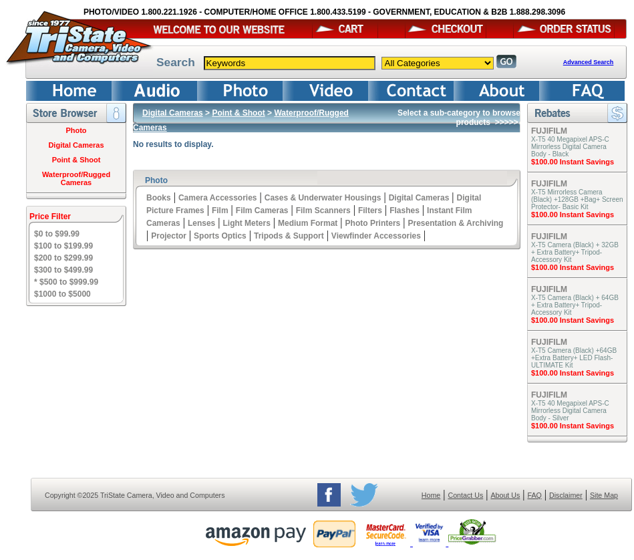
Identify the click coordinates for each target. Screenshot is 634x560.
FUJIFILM (549, 131)
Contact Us (466, 495)
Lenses (201, 223)
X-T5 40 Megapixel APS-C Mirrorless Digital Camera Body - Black (570, 147)
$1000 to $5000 (62, 294)
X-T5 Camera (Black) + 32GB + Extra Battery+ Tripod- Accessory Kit (575, 252)
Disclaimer (566, 495)
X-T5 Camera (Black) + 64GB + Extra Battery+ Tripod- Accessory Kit (575, 305)
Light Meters (246, 223)
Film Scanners (323, 210)
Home (431, 495)
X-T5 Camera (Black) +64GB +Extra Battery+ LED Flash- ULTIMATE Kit (574, 358)
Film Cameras (262, 210)
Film (220, 210)
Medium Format (307, 223)
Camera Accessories (217, 197)
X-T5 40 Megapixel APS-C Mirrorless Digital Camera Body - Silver (570, 411)
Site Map (604, 495)
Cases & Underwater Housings (323, 197)
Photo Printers (373, 223)
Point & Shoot (76, 160)
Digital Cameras (76, 145)
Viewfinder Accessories (376, 236)
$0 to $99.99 (57, 234)
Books (158, 197)
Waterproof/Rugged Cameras (76, 178)
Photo (75, 130)
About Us (505, 495)
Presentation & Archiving (455, 223)
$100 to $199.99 (63, 246)
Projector (168, 236)
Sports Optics (220, 236)
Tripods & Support (289, 236)
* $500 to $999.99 (66, 282)
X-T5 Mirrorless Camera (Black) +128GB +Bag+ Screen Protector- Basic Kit (577, 199)
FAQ (534, 495)
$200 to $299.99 (63, 258)
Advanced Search (588, 62)
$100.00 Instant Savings (572, 162)
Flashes (404, 210)
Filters (370, 210)
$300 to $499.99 (63, 270)
